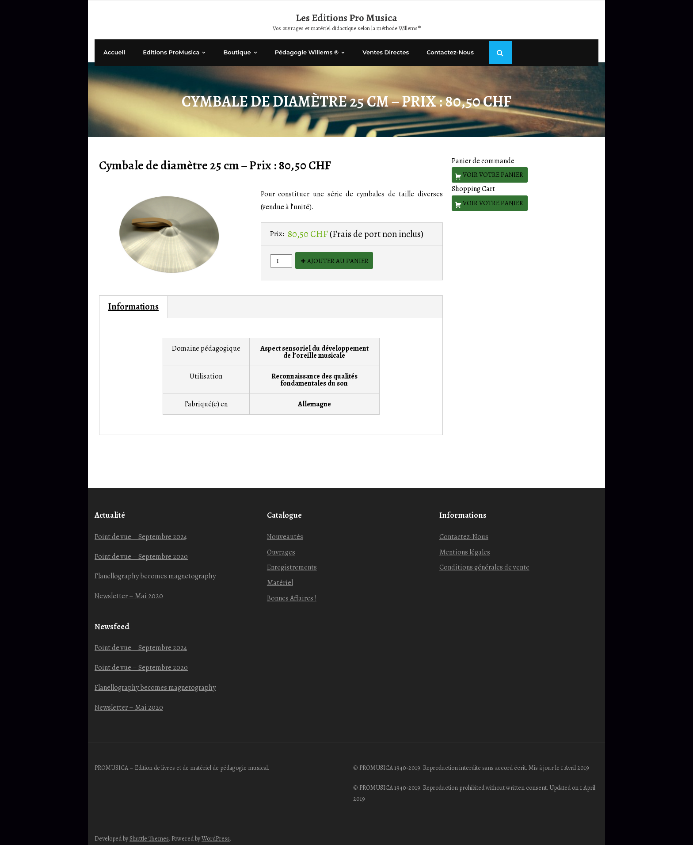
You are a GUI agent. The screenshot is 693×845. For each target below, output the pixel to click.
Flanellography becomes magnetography (155, 568)
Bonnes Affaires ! (291, 590)
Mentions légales (464, 544)
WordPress (216, 830)
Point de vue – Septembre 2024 (141, 529)
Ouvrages (281, 544)
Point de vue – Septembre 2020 (141, 548)
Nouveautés (285, 529)
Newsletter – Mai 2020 (129, 588)
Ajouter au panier (338, 253)
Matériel (280, 575)
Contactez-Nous (463, 529)
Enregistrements (292, 559)
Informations (133, 299)
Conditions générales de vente (484, 559)
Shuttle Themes (149, 830)
